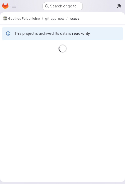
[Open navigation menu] (14, 6)
